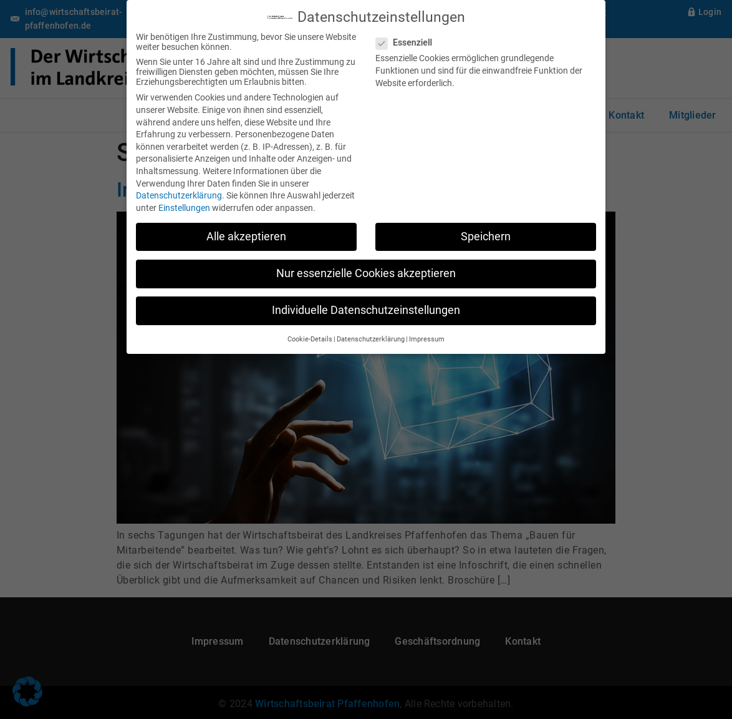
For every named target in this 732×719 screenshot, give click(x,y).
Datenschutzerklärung (179, 194)
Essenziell (407, 41)
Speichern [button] (486, 235)
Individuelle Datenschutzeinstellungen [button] (366, 309)
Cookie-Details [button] (309, 338)
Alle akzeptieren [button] (246, 235)
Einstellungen (184, 207)
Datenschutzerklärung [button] (371, 338)
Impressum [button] (427, 338)
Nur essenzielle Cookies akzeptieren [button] (366, 272)
